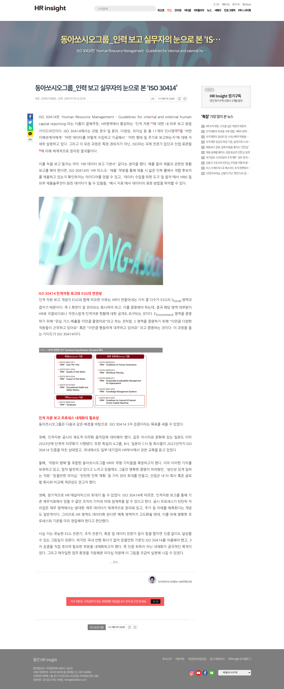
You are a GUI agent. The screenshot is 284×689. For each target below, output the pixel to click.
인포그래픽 (229, 10)
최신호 (160, 10)
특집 (169, 10)
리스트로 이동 (97, 627)
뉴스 (209, 10)
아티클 (187, 10)
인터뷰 (177, 10)
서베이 (217, 10)
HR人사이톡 (244, 10)
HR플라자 (199, 10)
